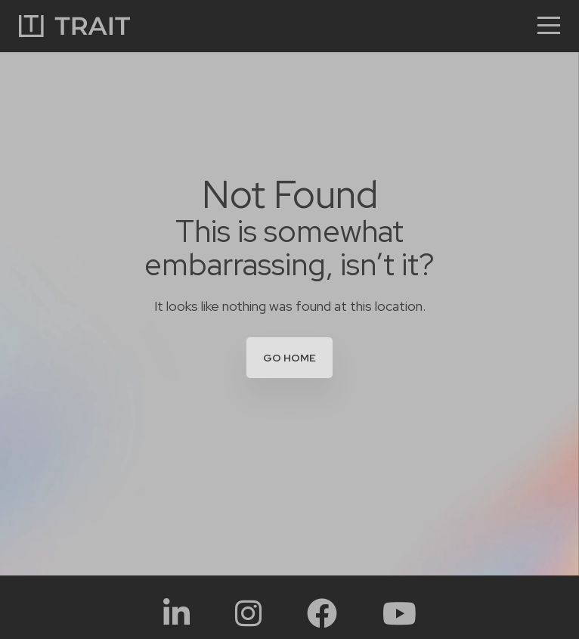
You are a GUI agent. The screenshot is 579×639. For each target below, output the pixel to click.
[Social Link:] (176, 613)
